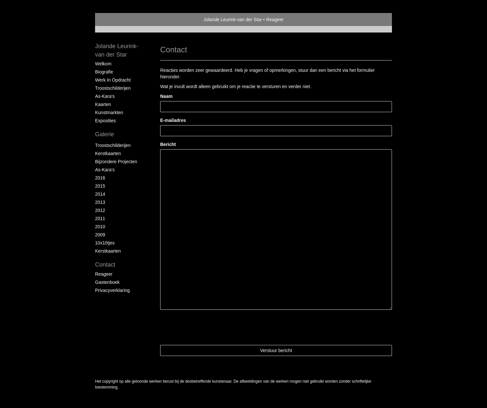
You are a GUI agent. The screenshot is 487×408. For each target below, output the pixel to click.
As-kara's (105, 96)
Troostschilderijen (113, 88)
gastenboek (107, 282)
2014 (100, 194)
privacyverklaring (112, 290)
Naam (166, 96)
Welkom (103, 63)
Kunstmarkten (109, 112)
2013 (100, 202)
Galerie (104, 134)
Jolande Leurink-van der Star (232, 19)
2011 (100, 218)
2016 (100, 177)
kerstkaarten (108, 153)
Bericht (168, 144)
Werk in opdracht (113, 80)
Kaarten (103, 104)
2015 (100, 186)
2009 (100, 234)
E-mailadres (173, 120)
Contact (105, 264)
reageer (104, 274)
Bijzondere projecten (116, 161)
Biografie (104, 71)
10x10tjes (105, 242)
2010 (100, 226)
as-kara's (105, 169)
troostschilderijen (113, 145)
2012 (100, 210)
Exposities (105, 120)
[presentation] (209, 327)
